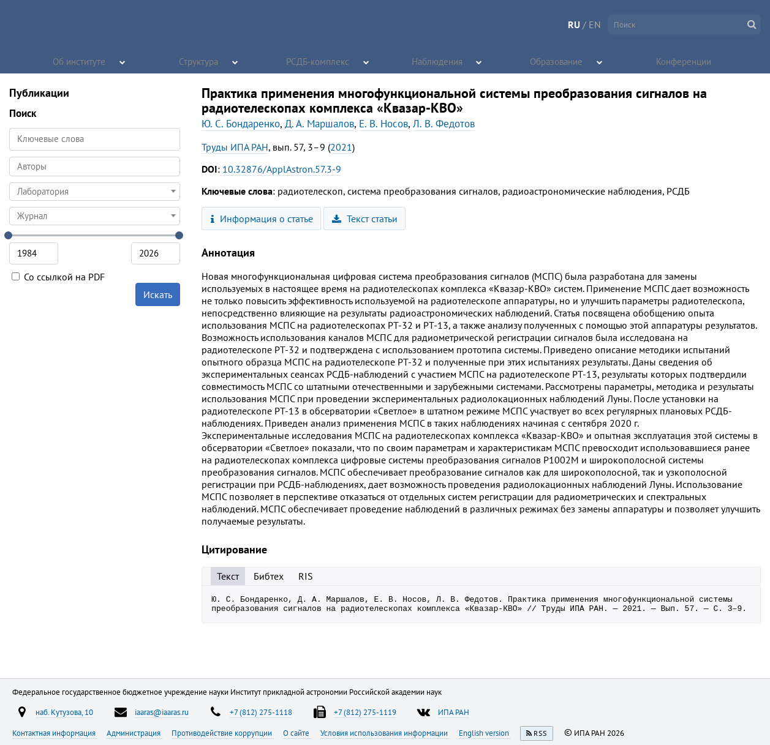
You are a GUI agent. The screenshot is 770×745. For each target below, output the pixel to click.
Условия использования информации (385, 732)
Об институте (79, 61)
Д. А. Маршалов (319, 123)
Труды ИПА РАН (235, 147)
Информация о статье (262, 218)
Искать (157, 294)
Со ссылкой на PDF (58, 277)
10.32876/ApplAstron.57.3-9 (281, 169)
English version (485, 732)
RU (574, 24)
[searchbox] (94, 166)
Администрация (134, 732)
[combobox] (94, 166)
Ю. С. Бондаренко (241, 123)
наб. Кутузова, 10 (64, 711)
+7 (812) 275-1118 (261, 711)
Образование (557, 61)
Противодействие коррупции (223, 732)
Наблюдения (437, 61)
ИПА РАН (453, 711)
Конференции (685, 61)
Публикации (39, 93)
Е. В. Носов (383, 123)
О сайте (297, 732)
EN (595, 24)
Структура (199, 61)
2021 (341, 147)
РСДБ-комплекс (318, 61)
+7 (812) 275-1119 (365, 711)
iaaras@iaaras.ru (162, 711)
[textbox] (94, 191)
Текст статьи (365, 218)
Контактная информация (54, 732)
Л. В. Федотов (444, 123)
